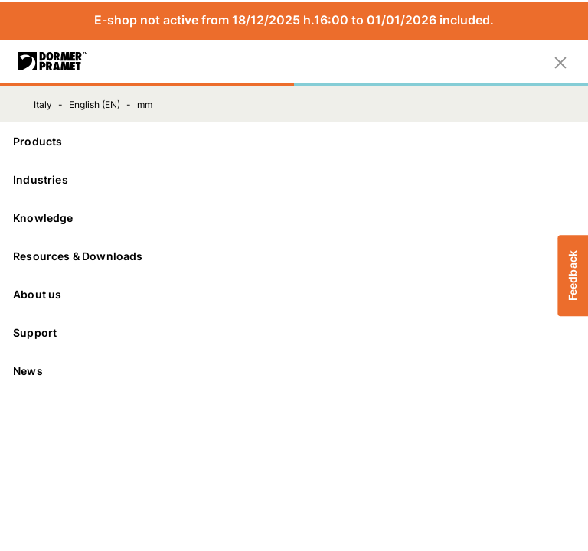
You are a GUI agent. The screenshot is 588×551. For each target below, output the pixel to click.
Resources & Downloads (294, 255)
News (28, 370)
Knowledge (294, 217)
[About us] (294, 295)
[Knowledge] (294, 218)
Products (294, 141)
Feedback (572, 275)
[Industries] (294, 180)
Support (294, 332)
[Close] (560, 61)
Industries (294, 179)
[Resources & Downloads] (294, 256)
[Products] (294, 141)
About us (294, 294)
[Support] (294, 333)
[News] (294, 371)
